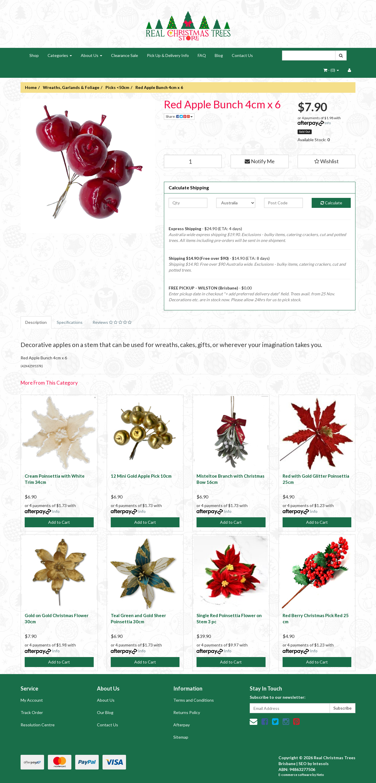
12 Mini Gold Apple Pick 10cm (141, 476)
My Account (32, 700)
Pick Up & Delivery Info (168, 55)
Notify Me (260, 161)
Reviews (112, 322)
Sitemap (180, 737)
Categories (60, 55)
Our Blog (105, 712)
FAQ (202, 55)
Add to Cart (59, 522)
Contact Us (242, 55)
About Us (91, 55)
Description (36, 322)
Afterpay (181, 724)
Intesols (321, 763)
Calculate (331, 202)
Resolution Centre (38, 724)
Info (328, 123)
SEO (302, 763)
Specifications (70, 322)
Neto (320, 775)
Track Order (32, 712)
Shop (34, 55)
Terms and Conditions (193, 700)
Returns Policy (186, 712)
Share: (179, 116)
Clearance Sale (124, 55)
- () (331, 70)
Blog (219, 55)
